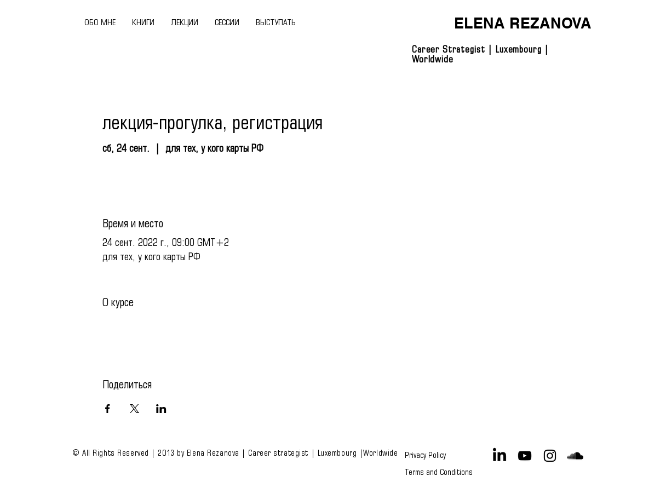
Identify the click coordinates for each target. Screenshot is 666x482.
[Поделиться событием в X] (134, 408)
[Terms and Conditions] (439, 472)
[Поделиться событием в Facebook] (107, 408)
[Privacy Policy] (427, 455)
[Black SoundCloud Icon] (575, 455)
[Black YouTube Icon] (524, 455)
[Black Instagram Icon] (550, 455)
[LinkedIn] (499, 455)
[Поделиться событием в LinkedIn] (161, 408)
